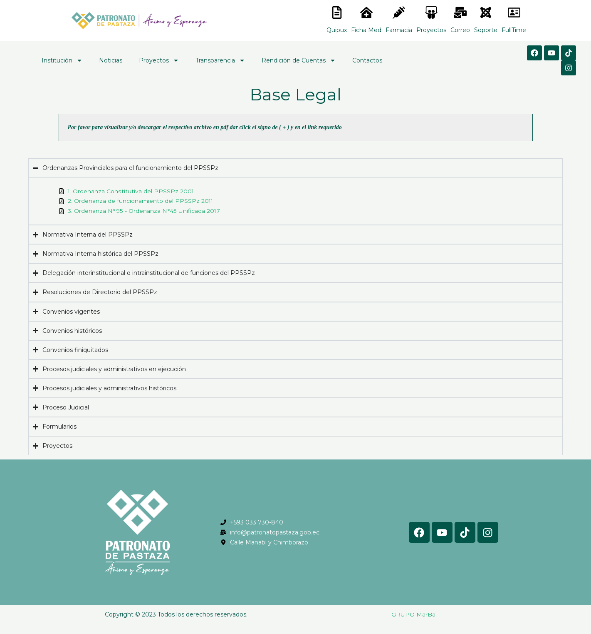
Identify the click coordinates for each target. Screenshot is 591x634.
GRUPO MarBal (414, 615)
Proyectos (159, 60)
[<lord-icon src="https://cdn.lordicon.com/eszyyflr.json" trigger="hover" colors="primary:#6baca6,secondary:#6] (486, 12)
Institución (62, 60)
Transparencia (220, 60)
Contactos (367, 60)
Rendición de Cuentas (299, 60)
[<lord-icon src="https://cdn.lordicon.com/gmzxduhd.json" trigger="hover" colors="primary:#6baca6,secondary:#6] (514, 12)
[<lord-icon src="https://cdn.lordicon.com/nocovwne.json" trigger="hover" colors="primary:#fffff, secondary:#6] (337, 12)
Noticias (110, 60)
